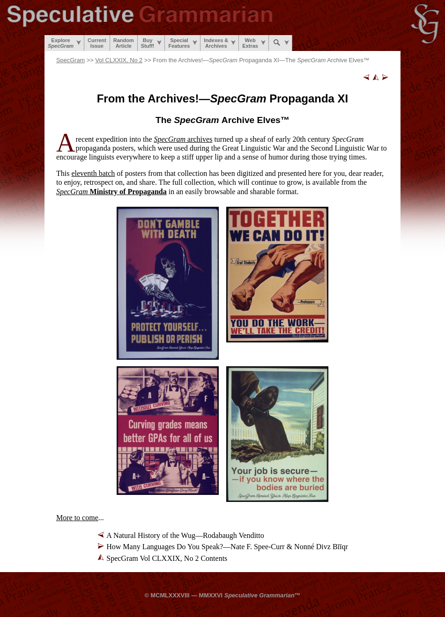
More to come (77, 518)
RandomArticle (123, 43)
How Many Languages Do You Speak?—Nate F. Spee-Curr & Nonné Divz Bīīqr (227, 547)
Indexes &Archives (220, 43)
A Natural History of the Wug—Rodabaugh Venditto (185, 535)
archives (183, 139)
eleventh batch (93, 173)
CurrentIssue (97, 43)
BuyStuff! (151, 43)
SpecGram (70, 60)
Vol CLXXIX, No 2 (118, 60)
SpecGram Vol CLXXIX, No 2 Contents (166, 558)
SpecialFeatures (182, 43)
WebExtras (254, 43)
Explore (64, 43)
